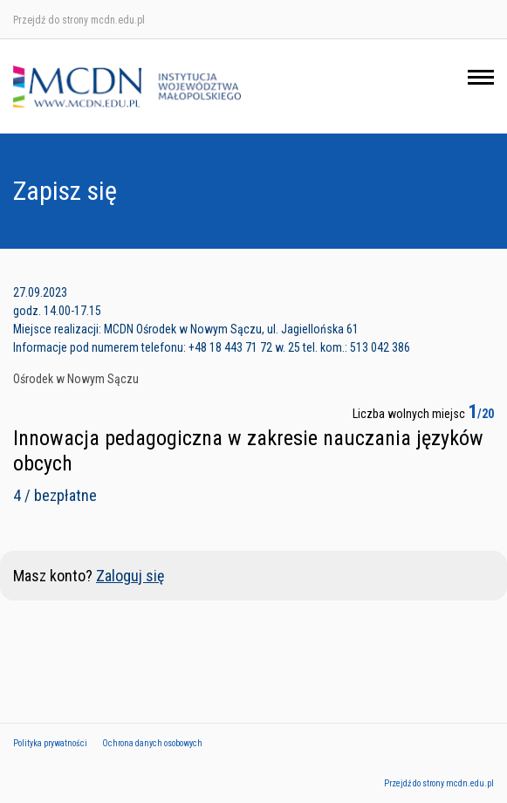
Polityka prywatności (50, 743)
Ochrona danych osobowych (152, 743)
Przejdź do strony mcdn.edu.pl (79, 20)
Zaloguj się (130, 575)
